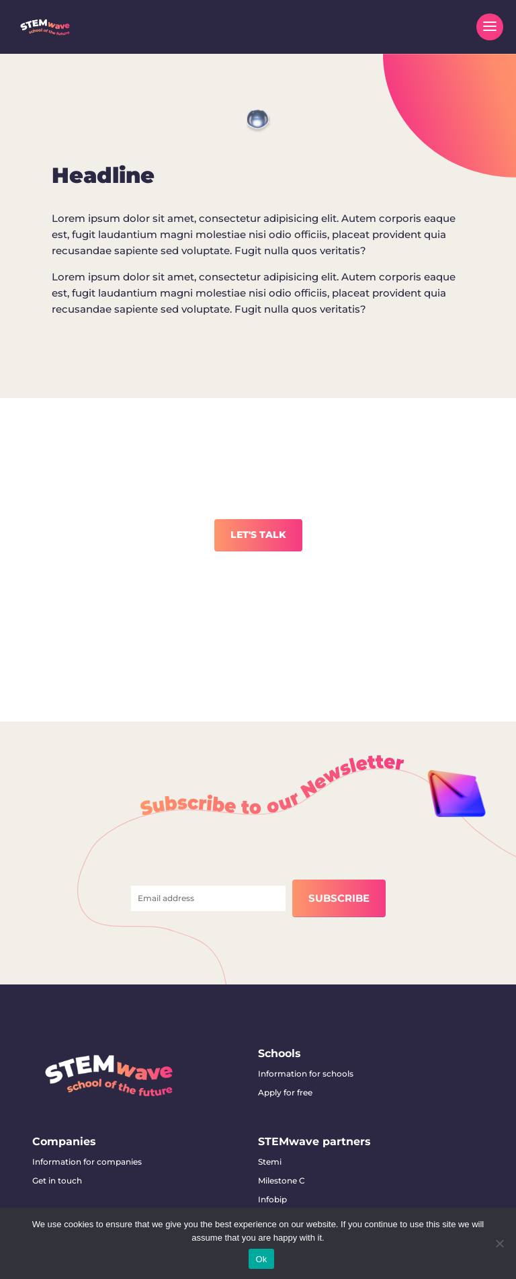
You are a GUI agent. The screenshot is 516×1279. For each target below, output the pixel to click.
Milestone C (281, 1180)
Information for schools (305, 1074)
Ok (261, 1259)
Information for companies (87, 1162)
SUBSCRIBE (339, 898)
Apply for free (285, 1092)
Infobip (272, 1199)
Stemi (270, 1162)
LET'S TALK (258, 535)
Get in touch (57, 1180)
